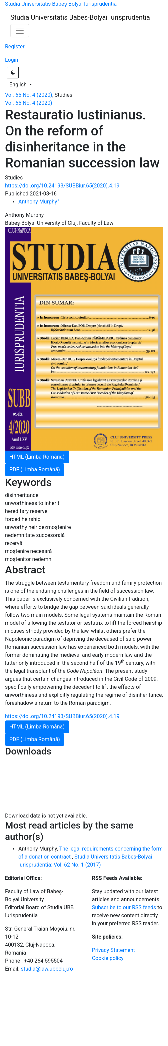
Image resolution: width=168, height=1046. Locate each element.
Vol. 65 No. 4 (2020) (28, 95)
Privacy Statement (113, 950)
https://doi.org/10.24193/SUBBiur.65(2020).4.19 (62, 185)
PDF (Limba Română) (34, 469)
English (22, 84)
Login (11, 60)
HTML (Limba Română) (37, 457)
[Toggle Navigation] (19, 30)
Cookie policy (108, 958)
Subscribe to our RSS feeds (124, 907)
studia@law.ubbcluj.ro (47, 969)
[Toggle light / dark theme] (13, 72)
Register (15, 46)
